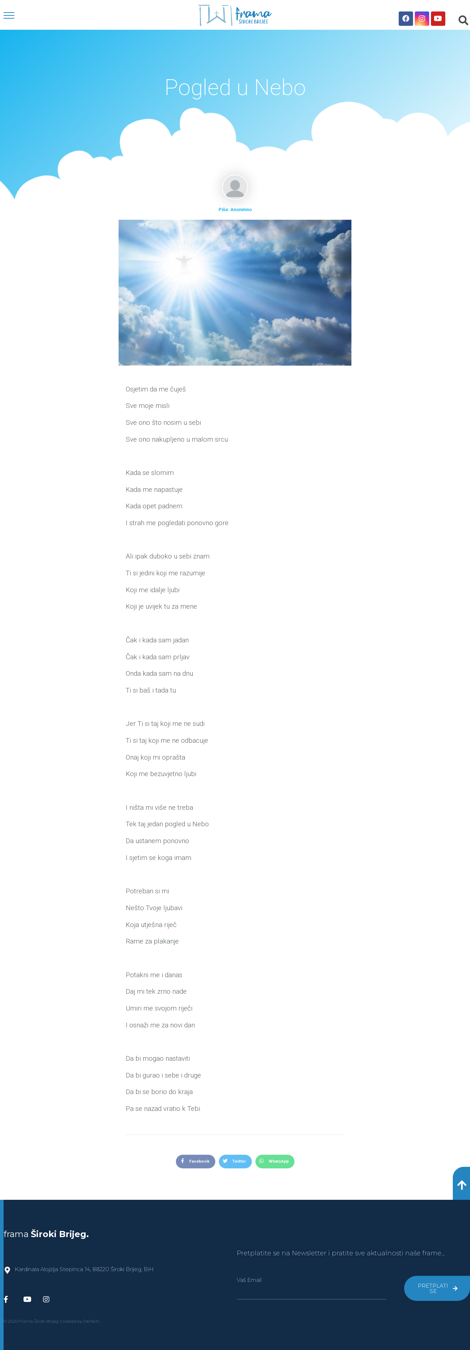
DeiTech (91, 1321)
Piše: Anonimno (235, 209)
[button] (461, 1183)
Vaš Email (249, 1280)
